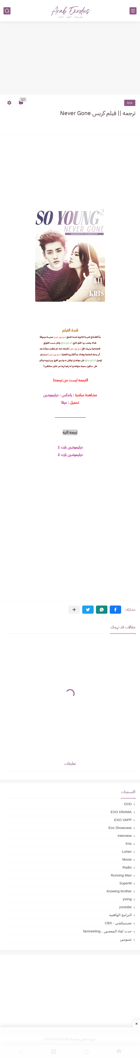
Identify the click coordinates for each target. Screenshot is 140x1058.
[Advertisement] (70, 58)
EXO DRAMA (121, 812)
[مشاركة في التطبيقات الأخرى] (74, 610)
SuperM (125, 883)
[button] (115, 610)
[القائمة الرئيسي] (133, 10)
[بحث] (6, 10)
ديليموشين (50, 395)
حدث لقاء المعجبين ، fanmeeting (107, 931)
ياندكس (66, 395)
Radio (127, 867)
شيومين (126, 939)
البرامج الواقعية (120, 915)
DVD (128, 804)
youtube (125, 907)
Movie (127, 859)
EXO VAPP (123, 820)
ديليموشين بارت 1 (70, 447)
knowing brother (119, 891)
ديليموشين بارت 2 (70, 455)
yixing (127, 899)
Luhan (127, 851)
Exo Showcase (120, 828)
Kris (129, 103)
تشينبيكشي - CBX (118, 923)
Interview (125, 836)
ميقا (64, 402)
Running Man (121, 875)
